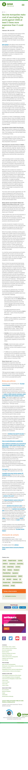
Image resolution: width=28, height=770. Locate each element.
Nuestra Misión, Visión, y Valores (8, 646)
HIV (4, 579)
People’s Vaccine (12, 560)
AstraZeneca (6, 585)
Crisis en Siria (4, 683)
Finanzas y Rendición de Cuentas (9, 653)
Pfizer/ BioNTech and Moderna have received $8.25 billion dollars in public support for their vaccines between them (14, 445)
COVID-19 (5, 563)
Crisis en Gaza (5, 680)
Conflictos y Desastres (6, 667)
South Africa (20, 563)
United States (10, 566)
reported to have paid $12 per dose (16, 433)
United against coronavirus (10, 596)
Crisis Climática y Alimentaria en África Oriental (11, 675)
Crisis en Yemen (5, 685)
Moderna (10, 570)
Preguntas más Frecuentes (7, 658)
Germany (15, 579)
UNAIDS (20, 576)
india (4, 566)
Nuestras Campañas (6, 691)
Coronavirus (12, 563)
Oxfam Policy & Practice (7, 655)
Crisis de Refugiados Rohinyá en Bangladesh (11, 677)
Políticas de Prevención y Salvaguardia (10, 656)
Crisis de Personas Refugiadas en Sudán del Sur (11, 678)
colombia (18, 566)
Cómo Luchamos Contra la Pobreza (9, 648)
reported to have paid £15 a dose (14, 505)
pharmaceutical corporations (9, 576)
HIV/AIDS (9, 579)
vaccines (20, 560)
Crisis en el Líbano (5, 682)
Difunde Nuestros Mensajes (7, 696)
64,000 (18, 520)
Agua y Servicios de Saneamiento (9, 664)
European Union (6, 582)
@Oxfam (17, 545)
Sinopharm (16, 570)
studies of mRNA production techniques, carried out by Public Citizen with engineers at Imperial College (14, 396)
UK (20, 579)
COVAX (4, 560)
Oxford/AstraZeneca (17, 582)
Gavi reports (5, 469)
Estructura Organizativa (7, 650)
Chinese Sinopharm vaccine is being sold (13, 500)
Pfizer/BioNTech (6, 573)
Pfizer (4, 570)
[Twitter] (15, 607)
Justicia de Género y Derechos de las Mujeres (11, 671)
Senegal (13, 585)
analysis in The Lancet (8, 496)
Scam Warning (5, 660)
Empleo (3, 693)
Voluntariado (4, 694)
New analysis (5, 44)
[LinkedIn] (22, 607)
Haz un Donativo (5, 689)
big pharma (15, 573)
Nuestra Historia (5, 651)
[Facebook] (7, 607)
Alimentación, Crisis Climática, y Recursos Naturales (12, 666)
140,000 (21, 518)
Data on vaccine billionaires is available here (12, 441)
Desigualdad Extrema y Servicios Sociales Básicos (12, 669)
